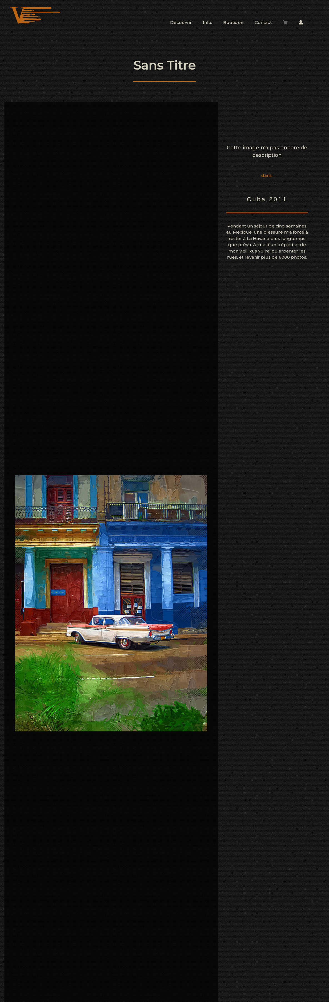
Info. (207, 22)
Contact (263, 22)
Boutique (233, 22)
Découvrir (181, 22)
